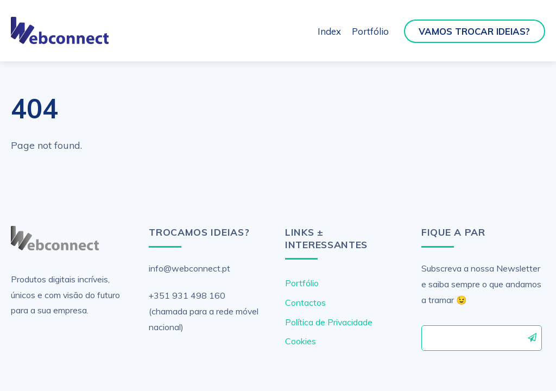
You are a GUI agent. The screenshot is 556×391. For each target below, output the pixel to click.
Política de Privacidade (328, 322)
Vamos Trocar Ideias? (474, 31)
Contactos (305, 302)
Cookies (300, 341)
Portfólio (370, 31)
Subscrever (532, 337)
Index (329, 31)
